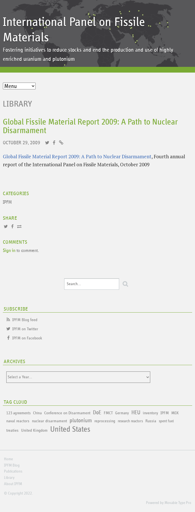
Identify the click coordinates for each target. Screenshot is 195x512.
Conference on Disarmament (67, 413)
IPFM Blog (12, 465)
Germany (122, 413)
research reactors (130, 421)
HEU (135, 412)
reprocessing (104, 421)
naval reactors (17, 421)
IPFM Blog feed (24, 320)
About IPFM (13, 484)
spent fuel (166, 421)
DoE (97, 412)
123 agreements (18, 413)
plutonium (81, 420)
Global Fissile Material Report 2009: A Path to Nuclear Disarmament (77, 156)
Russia (150, 421)
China (37, 413)
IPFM (7, 202)
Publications (13, 471)
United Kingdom (34, 430)
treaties (12, 430)
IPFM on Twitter (25, 329)
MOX (174, 413)
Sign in (9, 250)
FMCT (108, 413)
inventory (150, 413)
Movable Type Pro (177, 503)
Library (17, 104)
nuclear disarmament (49, 421)
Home (8, 459)
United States (70, 429)
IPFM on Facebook (27, 338)
